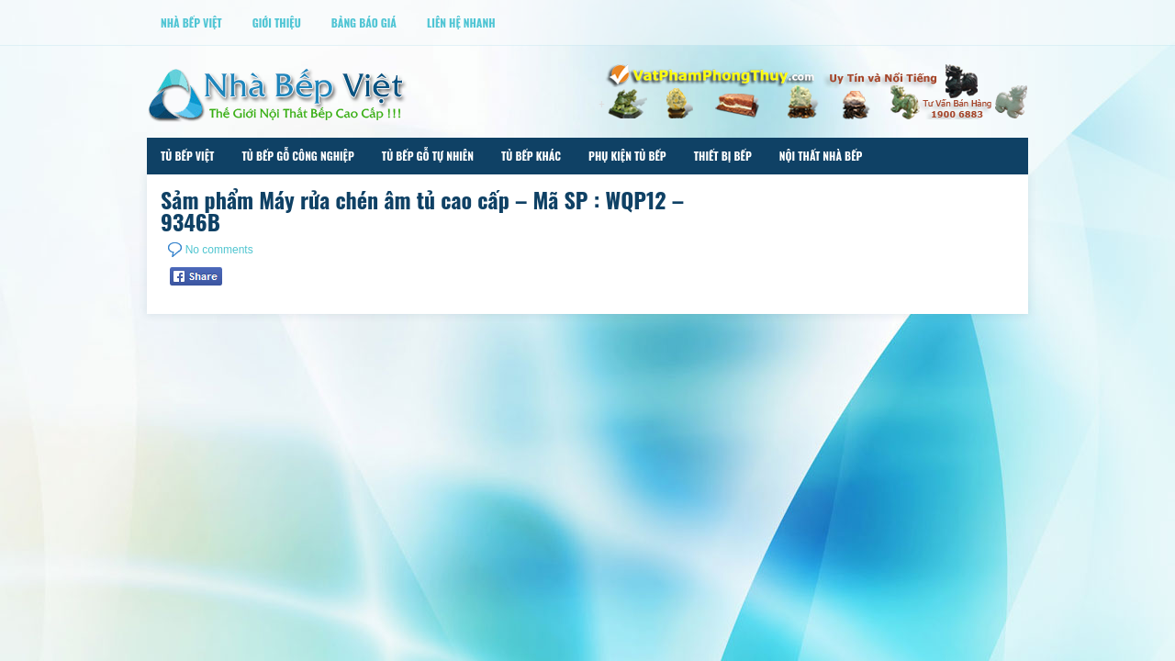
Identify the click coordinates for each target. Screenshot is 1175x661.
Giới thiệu (276, 22)
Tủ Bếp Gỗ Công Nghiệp (297, 155)
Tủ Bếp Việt (187, 155)
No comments (219, 249)
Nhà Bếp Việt (191, 22)
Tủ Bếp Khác (531, 155)
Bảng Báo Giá (364, 22)
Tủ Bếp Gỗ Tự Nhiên (428, 155)
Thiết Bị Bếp (723, 155)
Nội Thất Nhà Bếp (821, 155)
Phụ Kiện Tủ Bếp (627, 155)
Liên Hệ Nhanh (461, 22)
